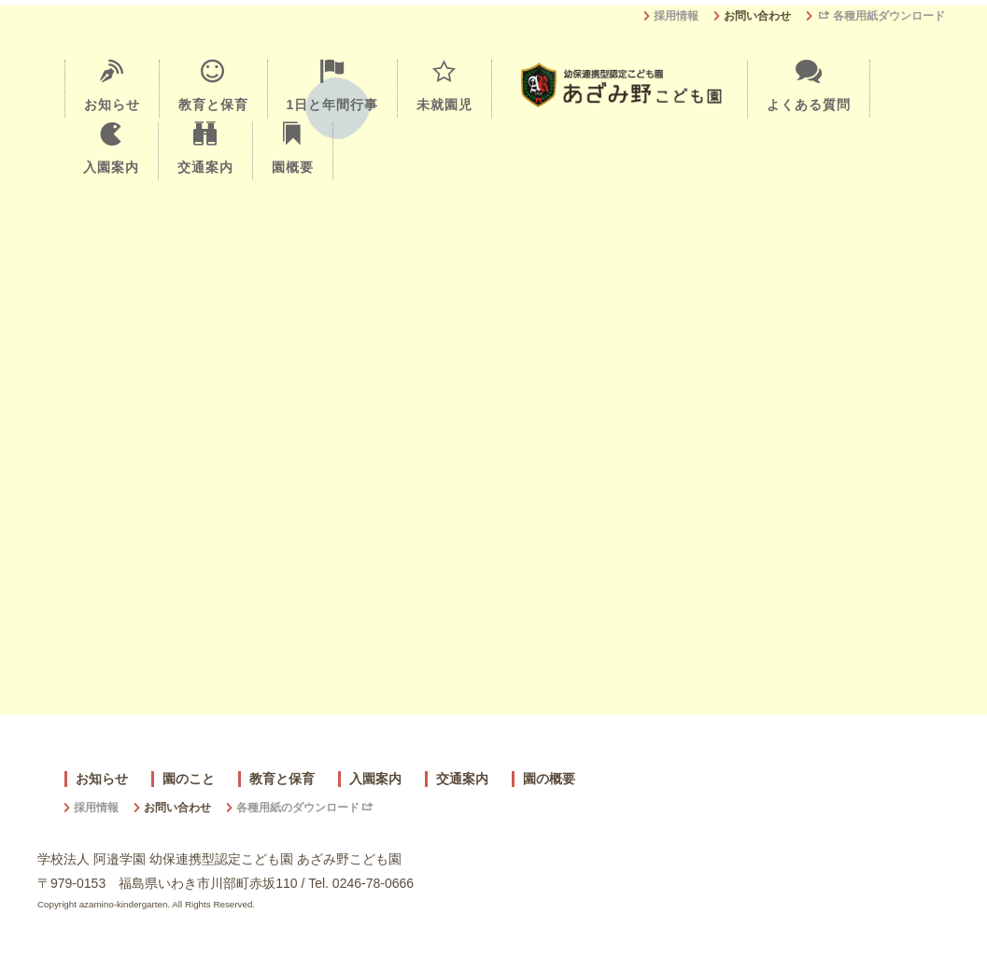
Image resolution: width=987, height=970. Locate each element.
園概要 (293, 148)
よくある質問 (809, 86)
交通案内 (205, 148)
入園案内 (111, 148)
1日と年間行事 (333, 86)
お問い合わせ (757, 15)
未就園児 (444, 86)
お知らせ (112, 86)
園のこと (188, 778)
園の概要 (549, 778)
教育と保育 (213, 86)
